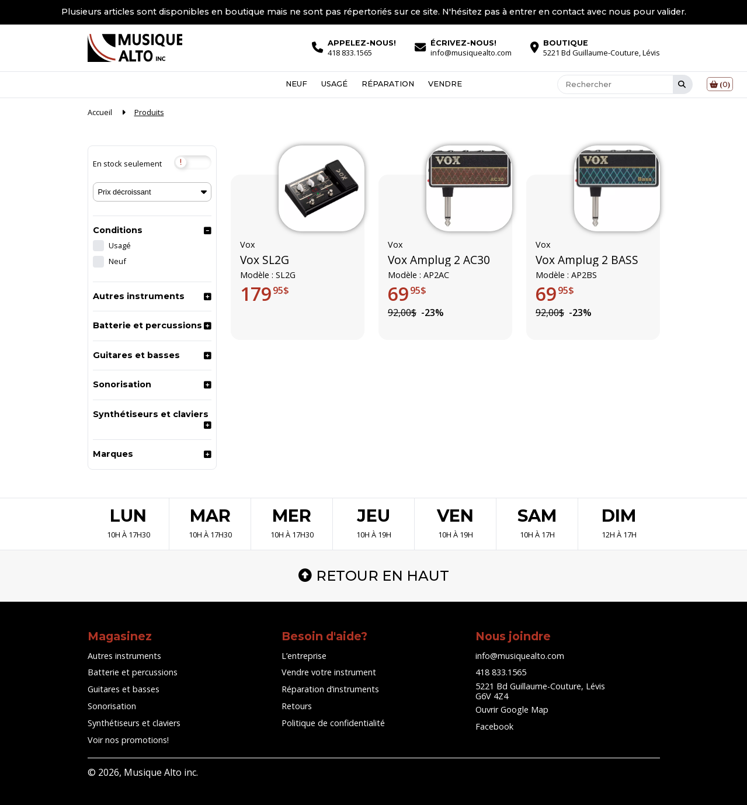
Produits (149, 112)
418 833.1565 (500, 672)
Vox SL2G (264, 260)
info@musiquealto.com (519, 655)
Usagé (334, 84)
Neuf (296, 84)
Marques (113, 454)
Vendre (445, 84)
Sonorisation (122, 384)
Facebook (494, 726)
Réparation (388, 84)
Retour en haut (373, 575)
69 (407, 293)
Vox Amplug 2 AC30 (439, 260)
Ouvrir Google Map (511, 709)
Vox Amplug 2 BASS (587, 260)
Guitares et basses (136, 355)
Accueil (100, 112)
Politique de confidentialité (333, 722)
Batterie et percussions (147, 325)
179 (264, 293)
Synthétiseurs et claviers (151, 414)
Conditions (118, 230)
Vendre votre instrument (329, 672)
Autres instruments (139, 296)
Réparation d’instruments (330, 689)
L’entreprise (304, 655)
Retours (297, 706)
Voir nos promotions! (128, 739)
